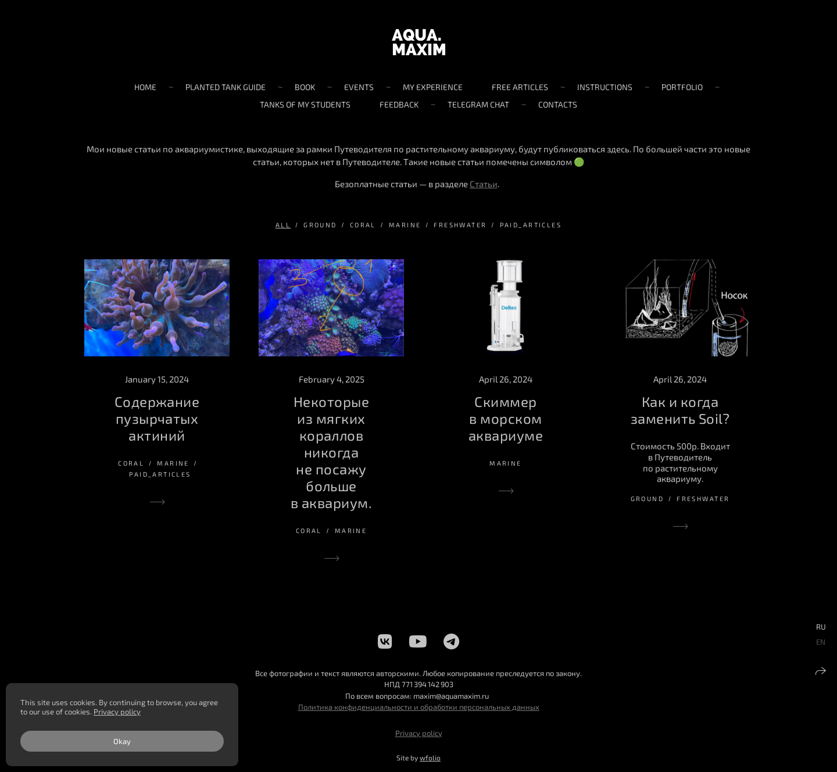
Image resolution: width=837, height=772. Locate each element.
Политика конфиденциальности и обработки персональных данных (418, 707)
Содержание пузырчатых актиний (157, 418)
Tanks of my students (305, 104)
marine (405, 224)
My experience (433, 87)
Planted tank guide (225, 87)
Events (359, 87)
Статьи (484, 183)
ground (320, 224)
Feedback (399, 104)
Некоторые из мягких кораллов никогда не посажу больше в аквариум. (331, 452)
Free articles (520, 87)
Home (145, 87)
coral (363, 224)
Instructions (604, 87)
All (283, 224)
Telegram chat (478, 104)
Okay (122, 741)
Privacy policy (418, 733)
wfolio (430, 757)
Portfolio (682, 87)
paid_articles (530, 224)
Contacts (557, 104)
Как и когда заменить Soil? (680, 410)
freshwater (460, 224)
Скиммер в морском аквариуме (505, 418)
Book (305, 87)
